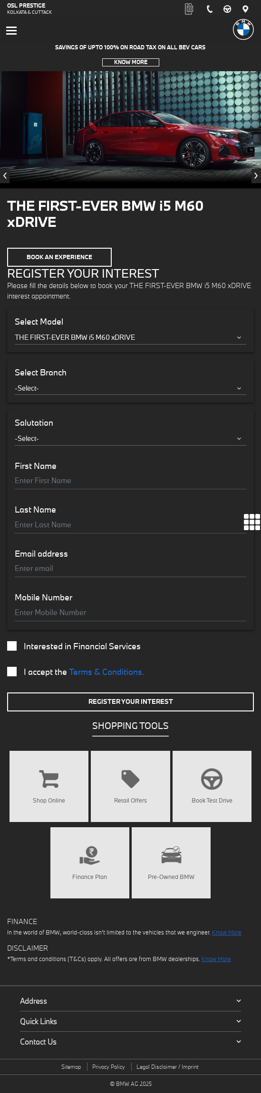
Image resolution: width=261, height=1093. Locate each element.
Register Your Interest (130, 701)
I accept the (76, 672)
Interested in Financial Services (74, 646)
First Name (36, 466)
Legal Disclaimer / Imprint (167, 1066)
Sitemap (71, 1066)
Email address (41, 554)
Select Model (39, 322)
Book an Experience (59, 257)
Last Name (35, 509)
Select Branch (41, 372)
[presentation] (5, 176)
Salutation (34, 423)
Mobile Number (43, 597)
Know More (130, 61)
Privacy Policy (108, 1066)
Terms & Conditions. (107, 671)
